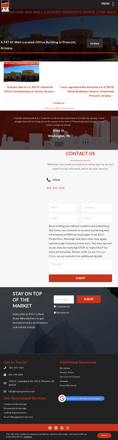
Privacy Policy (67, 372)
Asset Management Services (18, 417)
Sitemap (64, 381)
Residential (62, 312)
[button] (50, 427)
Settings (28, 437)
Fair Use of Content (70, 376)
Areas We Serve (68, 385)
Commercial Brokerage (15, 404)
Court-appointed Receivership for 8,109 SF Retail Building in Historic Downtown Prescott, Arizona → (87, 91)
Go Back (94, 43)
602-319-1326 (56, 188)
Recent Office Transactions (60, 108)
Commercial (63, 306)
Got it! (104, 435)
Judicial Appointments (15, 412)
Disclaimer (65, 368)
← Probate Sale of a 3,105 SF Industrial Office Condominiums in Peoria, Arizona (29, 89)
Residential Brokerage (15, 408)
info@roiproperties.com (21, 391)
